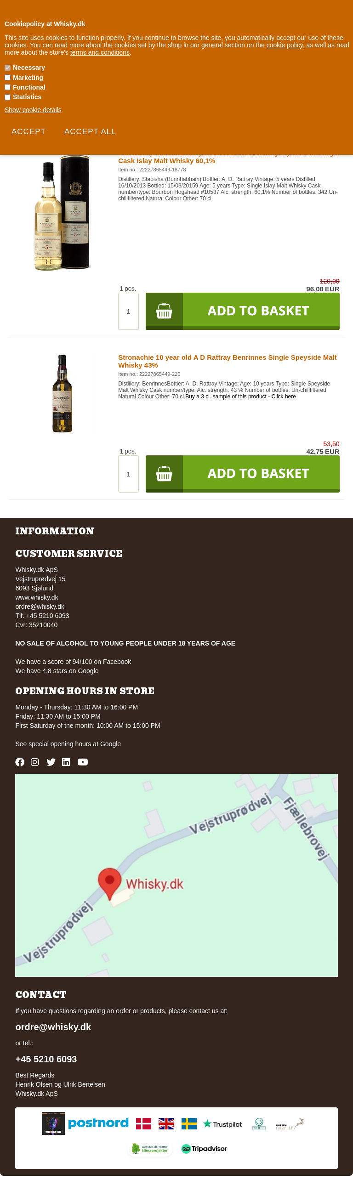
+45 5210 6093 (46, 1059)
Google (110, 744)
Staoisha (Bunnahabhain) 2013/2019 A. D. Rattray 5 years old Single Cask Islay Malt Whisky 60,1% (228, 156)
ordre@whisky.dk (39, 606)
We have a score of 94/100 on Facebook (73, 661)
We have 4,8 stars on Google (56, 671)
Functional (29, 87)
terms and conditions (100, 52)
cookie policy (285, 45)
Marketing (28, 77)
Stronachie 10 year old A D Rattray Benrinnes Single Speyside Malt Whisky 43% (227, 361)
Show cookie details (33, 109)
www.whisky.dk (36, 597)
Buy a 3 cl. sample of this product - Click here (240, 396)
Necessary (29, 67)
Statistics (27, 97)
